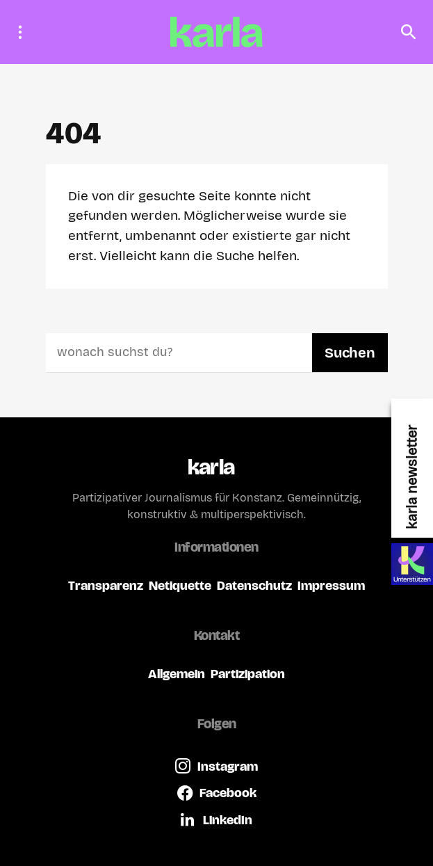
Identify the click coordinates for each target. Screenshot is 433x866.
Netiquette (180, 585)
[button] (24, 32)
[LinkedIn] (216, 819)
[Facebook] (216, 793)
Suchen (350, 352)
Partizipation (248, 673)
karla (211, 467)
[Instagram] (216, 765)
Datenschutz (254, 585)
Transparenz (105, 585)
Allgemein (176, 673)
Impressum (331, 585)
